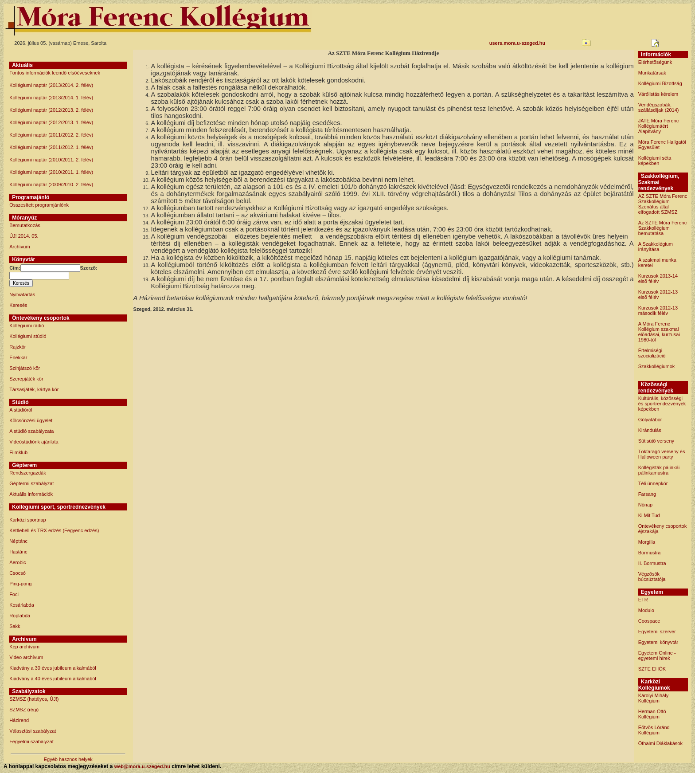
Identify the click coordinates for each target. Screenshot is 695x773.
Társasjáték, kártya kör (34, 389)
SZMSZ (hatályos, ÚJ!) (34, 699)
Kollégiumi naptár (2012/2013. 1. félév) (51, 122)
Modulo (646, 610)
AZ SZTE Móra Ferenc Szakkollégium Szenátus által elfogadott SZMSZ (662, 204)
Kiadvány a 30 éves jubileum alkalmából (52, 668)
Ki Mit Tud (649, 515)
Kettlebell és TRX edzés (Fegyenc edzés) (54, 530)
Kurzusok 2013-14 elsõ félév (658, 278)
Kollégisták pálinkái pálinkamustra (659, 470)
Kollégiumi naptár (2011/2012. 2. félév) (51, 134)
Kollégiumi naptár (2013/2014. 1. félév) (51, 97)
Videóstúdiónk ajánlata (34, 441)
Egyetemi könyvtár (658, 642)
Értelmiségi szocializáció (652, 353)
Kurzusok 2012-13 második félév (658, 310)
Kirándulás (649, 430)
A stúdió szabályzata (31, 431)
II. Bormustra (652, 563)
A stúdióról (20, 409)
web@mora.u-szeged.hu (142, 766)
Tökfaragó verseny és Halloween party (661, 454)
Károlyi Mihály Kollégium (653, 698)
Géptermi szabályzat (31, 483)
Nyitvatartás (22, 294)
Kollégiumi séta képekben (655, 160)
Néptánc (18, 541)
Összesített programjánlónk (39, 205)
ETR (643, 599)
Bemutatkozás (24, 225)
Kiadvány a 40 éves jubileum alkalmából (52, 678)
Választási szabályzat (32, 731)
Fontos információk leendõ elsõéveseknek (54, 72)
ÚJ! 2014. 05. (23, 236)
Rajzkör (17, 346)
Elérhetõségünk (655, 62)
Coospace (649, 621)
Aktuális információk (31, 494)
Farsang (647, 494)
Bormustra (649, 552)
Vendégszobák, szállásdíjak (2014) (658, 107)
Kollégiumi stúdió (27, 336)
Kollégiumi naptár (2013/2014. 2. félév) (51, 85)
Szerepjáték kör (26, 378)
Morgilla (647, 542)
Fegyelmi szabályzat (31, 741)
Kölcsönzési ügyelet (30, 420)
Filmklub (18, 452)
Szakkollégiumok (656, 366)
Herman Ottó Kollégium (652, 714)
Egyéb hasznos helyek (68, 759)
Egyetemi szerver (657, 631)
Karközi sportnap (27, 519)
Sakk (14, 626)
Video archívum (26, 657)
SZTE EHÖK (652, 668)
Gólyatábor (650, 419)
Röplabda (19, 615)
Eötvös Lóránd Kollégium (654, 730)
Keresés (18, 305)
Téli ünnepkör (653, 483)
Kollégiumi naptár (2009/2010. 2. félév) (51, 184)
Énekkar (18, 357)
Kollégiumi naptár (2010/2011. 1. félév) (51, 172)
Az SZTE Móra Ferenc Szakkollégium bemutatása (662, 228)
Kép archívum (24, 646)
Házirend (19, 720)
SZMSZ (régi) (24, 709)
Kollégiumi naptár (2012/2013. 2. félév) (51, 110)
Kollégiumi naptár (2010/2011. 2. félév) (51, 159)
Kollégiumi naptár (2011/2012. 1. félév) (51, 147)
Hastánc (18, 551)
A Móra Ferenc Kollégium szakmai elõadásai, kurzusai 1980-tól (659, 331)
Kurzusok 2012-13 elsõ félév (658, 294)
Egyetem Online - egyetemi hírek (657, 655)
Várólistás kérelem (658, 94)
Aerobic (17, 562)
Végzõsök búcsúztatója (652, 576)
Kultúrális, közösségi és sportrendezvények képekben (662, 404)
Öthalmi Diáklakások (660, 743)
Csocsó (17, 573)
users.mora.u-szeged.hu (517, 43)
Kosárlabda (21, 605)
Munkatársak (652, 72)
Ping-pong (20, 583)
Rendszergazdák (27, 472)
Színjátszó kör (24, 368)
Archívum (19, 246)
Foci (14, 594)
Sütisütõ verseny (656, 440)
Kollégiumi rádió (26, 325)
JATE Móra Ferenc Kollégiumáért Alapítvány (658, 126)
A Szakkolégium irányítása (655, 246)
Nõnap (645, 504)
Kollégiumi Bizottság (660, 83)
